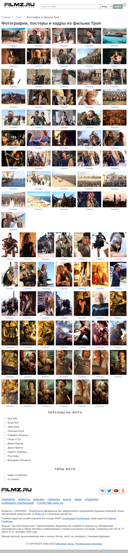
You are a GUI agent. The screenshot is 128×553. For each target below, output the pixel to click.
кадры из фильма (17, 475)
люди (78, 499)
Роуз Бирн (13, 456)
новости (24, 499)
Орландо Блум (16, 431)
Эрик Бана (13, 427)
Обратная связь (64, 544)
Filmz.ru (39, 514)
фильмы (38, 499)
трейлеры (8, 499)
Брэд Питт (13, 422)
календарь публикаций (17, 503)
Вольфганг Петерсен (19, 460)
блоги (67, 499)
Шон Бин (12, 418)
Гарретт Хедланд (17, 452)
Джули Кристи (15, 447)
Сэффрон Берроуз (18, 435)
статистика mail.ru (50, 503)
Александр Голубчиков (76, 518)
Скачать (13, 45)
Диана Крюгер (15, 443)
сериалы (53, 499)
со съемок (13, 479)
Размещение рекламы (89, 544)
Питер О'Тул (14, 439)
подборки (91, 499)
